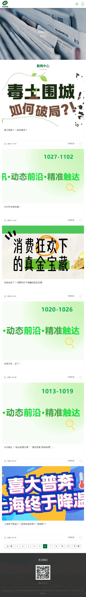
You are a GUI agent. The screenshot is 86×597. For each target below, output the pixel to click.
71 (68, 546)
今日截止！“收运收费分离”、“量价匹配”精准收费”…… (29, 447)
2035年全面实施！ (12, 207)
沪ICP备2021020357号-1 (62, 591)
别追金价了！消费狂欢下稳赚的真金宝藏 (23, 282)
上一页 (9, 546)
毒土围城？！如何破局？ (15, 130)
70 (62, 546)
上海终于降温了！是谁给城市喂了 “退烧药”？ (25, 524)
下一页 (77, 546)
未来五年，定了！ (12, 364)
